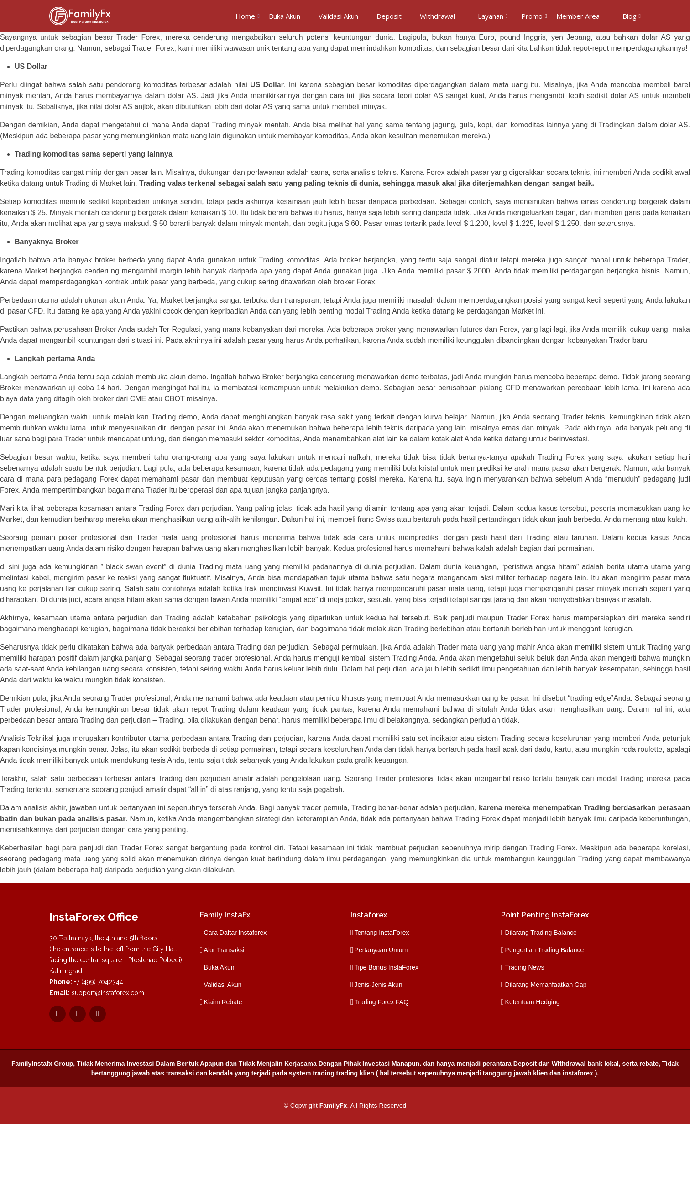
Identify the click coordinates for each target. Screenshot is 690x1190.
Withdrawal (437, 16)
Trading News (524, 967)
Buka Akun (284, 16)
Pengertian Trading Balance (544, 950)
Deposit (389, 16)
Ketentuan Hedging (532, 1002)
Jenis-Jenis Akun (378, 984)
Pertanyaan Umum (381, 950)
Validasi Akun (338, 16)
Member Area (578, 16)
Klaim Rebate (223, 1002)
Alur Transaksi (224, 950)
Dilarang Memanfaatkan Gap (546, 984)
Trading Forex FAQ (382, 1002)
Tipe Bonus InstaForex (386, 967)
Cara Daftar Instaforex (235, 932)
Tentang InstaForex (382, 932)
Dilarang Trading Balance (541, 932)
